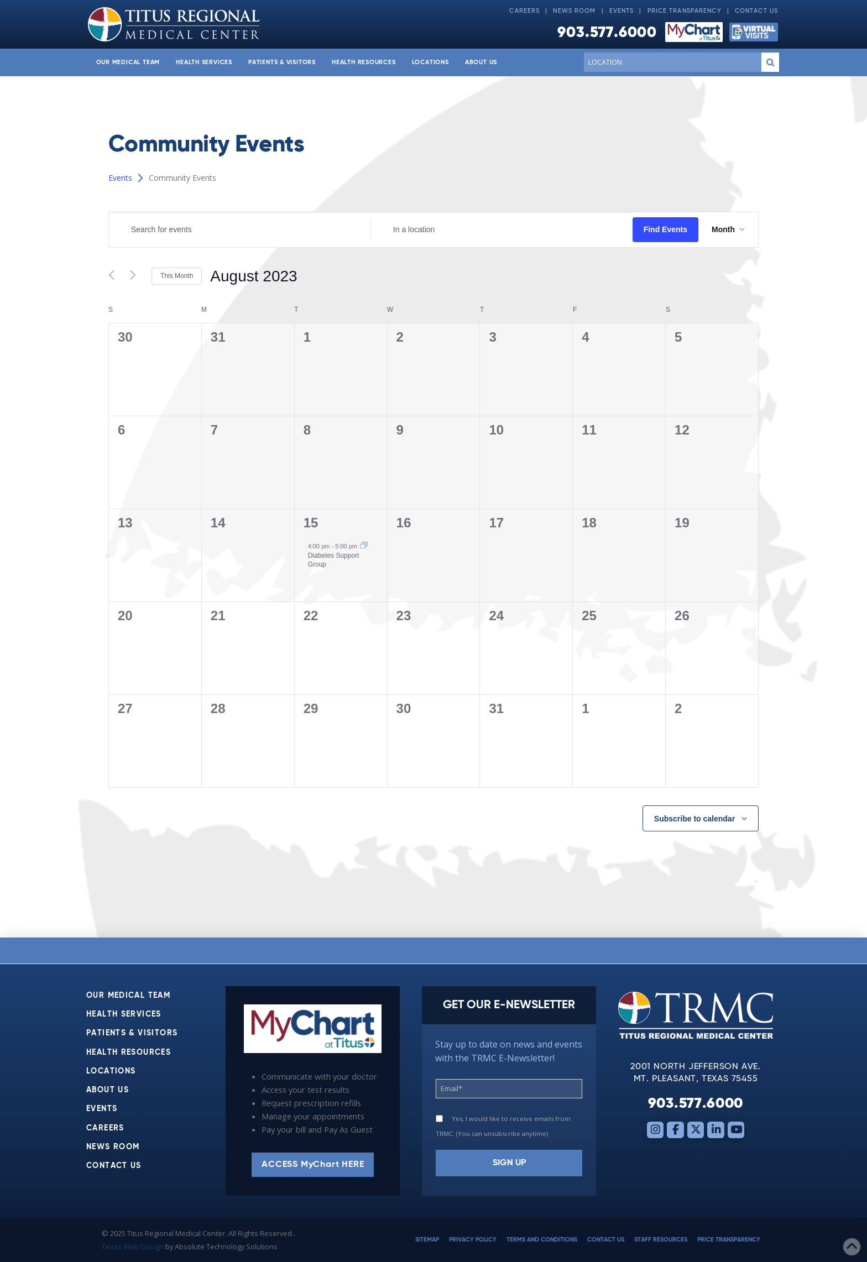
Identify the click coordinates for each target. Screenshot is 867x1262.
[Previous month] (115, 276)
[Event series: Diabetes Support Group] (364, 546)
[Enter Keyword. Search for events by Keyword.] (239, 229)
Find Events (665, 229)
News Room (574, 11)
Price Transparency (684, 11)
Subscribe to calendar (694, 818)
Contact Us (756, 11)
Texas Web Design (133, 1246)
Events (621, 11)
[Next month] (136, 276)
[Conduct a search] (670, 62)
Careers (524, 11)
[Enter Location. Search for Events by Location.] (502, 229)
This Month (176, 276)
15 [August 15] (311, 522)
